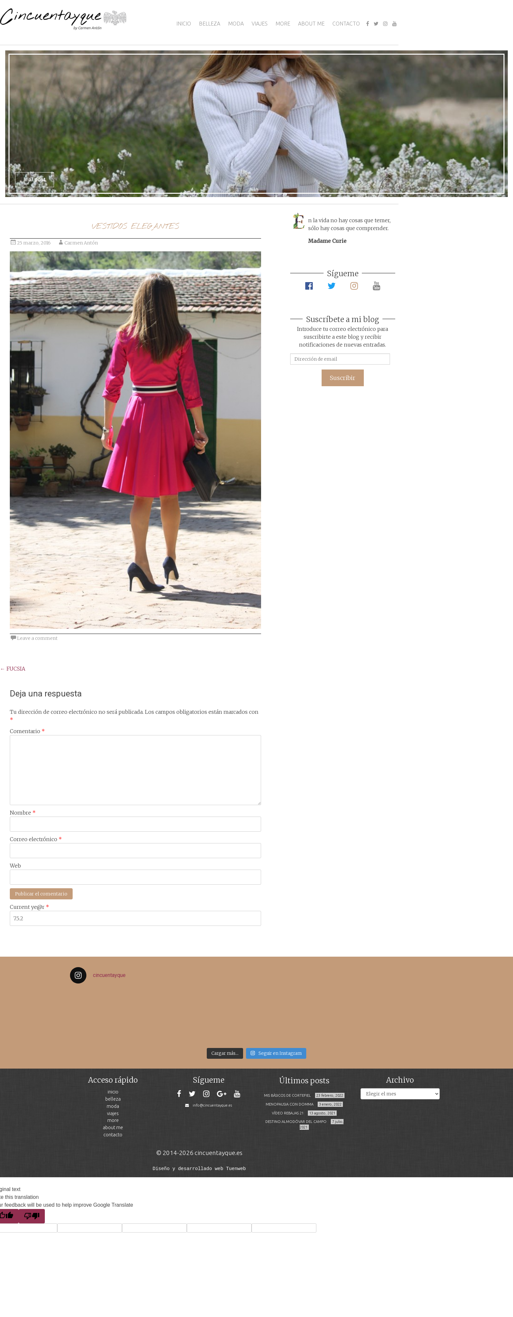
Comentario (27, 731)
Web (15, 865)
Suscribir (342, 378)
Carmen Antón (81, 243)
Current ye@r (29, 907)
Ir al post (34, 179)
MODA (236, 24)
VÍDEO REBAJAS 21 (288, 1113)
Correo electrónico (36, 839)
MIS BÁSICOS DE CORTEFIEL (287, 1095)
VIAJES (260, 24)
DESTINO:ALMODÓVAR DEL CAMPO (296, 1122)
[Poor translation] (32, 1216)
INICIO (183, 24)
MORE (282, 24)
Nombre (23, 812)
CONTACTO (346, 24)
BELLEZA (209, 24)
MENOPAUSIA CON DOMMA (289, 1104)
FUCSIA (12, 668)
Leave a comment (37, 638)
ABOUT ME (311, 24)
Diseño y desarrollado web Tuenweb (199, 1168)
